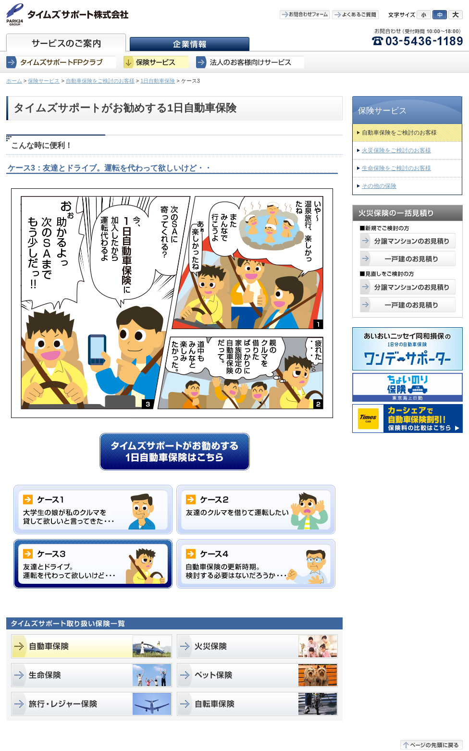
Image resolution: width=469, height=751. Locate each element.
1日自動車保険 (157, 81)
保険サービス (44, 81)
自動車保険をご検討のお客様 (100, 81)
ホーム (14, 81)
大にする (455, 14)
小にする (424, 14)
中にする (439, 14)
